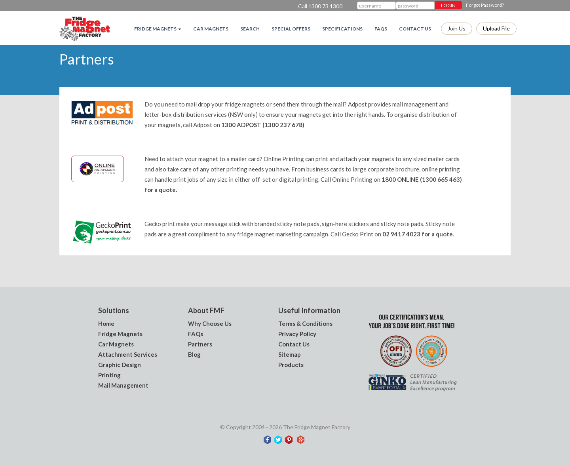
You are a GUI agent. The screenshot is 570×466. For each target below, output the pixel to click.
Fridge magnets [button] (157, 29)
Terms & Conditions (305, 323)
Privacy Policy (297, 333)
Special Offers (291, 29)
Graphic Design (119, 364)
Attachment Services (127, 354)
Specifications (342, 29)
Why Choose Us (210, 323)
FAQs (380, 29)
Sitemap (289, 354)
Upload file (496, 28)
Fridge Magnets (120, 333)
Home (106, 323)
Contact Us (415, 29)
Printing (109, 375)
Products (291, 364)
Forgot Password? (485, 5)
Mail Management (123, 385)
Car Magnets (210, 29)
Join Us (457, 28)
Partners (200, 344)
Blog (194, 354)
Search (250, 29)
